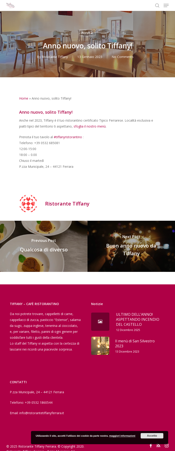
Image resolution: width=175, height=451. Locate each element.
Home (23, 98)
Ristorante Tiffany (55, 57)
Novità (87, 32)
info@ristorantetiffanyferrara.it (41, 413)
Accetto (152, 435)
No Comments (123, 57)
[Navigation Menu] (166, 5)
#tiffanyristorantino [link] (68, 137)
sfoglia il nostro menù (90, 126)
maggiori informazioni (122, 435)
